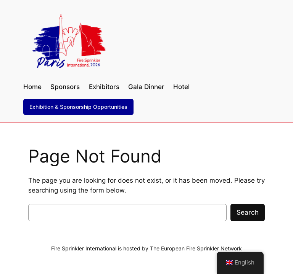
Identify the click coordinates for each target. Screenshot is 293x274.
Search (248, 212)
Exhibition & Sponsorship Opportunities (78, 107)
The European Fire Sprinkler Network (196, 248)
